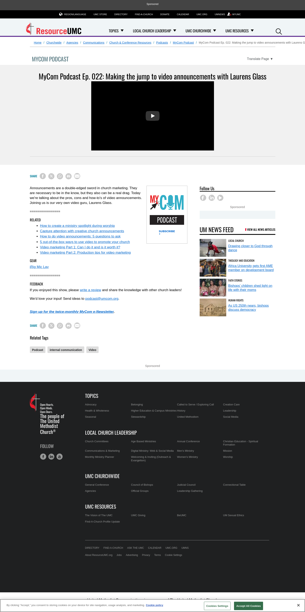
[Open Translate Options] (260, 59)
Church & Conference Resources (130, 42)
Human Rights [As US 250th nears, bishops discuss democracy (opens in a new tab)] (235, 300)
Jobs (119, 555)
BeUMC (182, 515)
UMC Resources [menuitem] (237, 30)
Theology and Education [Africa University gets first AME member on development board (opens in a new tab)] (241, 260)
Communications (93, 42)
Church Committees (97, 441)
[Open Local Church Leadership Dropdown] (174, 30)
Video (92, 350)
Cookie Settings (173, 555)
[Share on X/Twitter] (51, 176)
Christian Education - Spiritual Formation (240, 443)
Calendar (183, 14)
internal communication (66, 350)
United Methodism (188, 416)
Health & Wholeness (97, 410)
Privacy (146, 555)
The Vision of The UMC (99, 515)
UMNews (220, 14)
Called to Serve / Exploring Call (195, 404)
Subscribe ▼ (167, 232)
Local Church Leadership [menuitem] (152, 30)
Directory (120, 14)
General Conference (97, 484)
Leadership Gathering (190, 490)
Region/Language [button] (75, 14)
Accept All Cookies (248, 605)
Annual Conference (188, 441)
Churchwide (54, 42)
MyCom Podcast (183, 42)
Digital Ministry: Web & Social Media (152, 450)
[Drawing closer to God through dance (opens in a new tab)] (213, 248)
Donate (165, 14)
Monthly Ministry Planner (99, 456)
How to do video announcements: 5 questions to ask (80, 236)
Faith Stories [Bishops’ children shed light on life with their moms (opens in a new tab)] (235, 280)
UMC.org (201, 14)
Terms (157, 555)
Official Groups (140, 490)
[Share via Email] (77, 176)
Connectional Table (234, 484)
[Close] (298, 605)
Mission (227, 450)
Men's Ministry (185, 450)
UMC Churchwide (102, 476)
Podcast (37, 350)
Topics (91, 396)
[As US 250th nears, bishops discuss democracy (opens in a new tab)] (213, 307)
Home (38, 42)
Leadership (229, 410)
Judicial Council (186, 484)
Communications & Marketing (102, 450)
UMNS (185, 547)
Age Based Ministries (143, 441)
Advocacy (91, 404)
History (181, 410)
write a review (90, 290)
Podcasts (162, 42)
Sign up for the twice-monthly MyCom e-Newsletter (72, 312)
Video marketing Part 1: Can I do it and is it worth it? (80, 247)
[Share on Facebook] (43, 176)
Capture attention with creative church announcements (82, 231)
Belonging (137, 404)
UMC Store (100, 14)
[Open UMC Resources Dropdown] (252, 30)
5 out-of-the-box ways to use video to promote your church (85, 242)
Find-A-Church (144, 14)
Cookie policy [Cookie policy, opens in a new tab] (154, 605)
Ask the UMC (135, 547)
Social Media (230, 416)
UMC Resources (100, 506)
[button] (279, 31)
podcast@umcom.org (101, 299)
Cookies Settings (217, 605)
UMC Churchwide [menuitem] (198, 30)
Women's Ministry (187, 456)
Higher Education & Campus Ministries (154, 410)
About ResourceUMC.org (99, 555)
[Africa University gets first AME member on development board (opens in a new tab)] (213, 268)
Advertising (132, 555)
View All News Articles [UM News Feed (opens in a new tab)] (261, 229)
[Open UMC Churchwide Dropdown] (214, 30)
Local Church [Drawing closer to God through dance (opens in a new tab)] (236, 241)
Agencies (72, 42)
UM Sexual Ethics (233, 515)
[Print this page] (68, 176)
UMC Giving (138, 515)
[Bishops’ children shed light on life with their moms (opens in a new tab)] (213, 287)
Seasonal (90, 416)
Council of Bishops (142, 484)
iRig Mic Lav (39, 267)
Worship (228, 456)
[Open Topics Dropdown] (122, 30)
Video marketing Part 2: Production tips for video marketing (85, 253)
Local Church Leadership (111, 432)
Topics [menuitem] (114, 30)
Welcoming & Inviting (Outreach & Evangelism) (151, 458)
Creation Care (231, 404)
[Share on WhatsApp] (60, 176)
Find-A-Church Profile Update (102, 521)
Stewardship (138, 416)
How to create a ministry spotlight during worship (77, 226)
